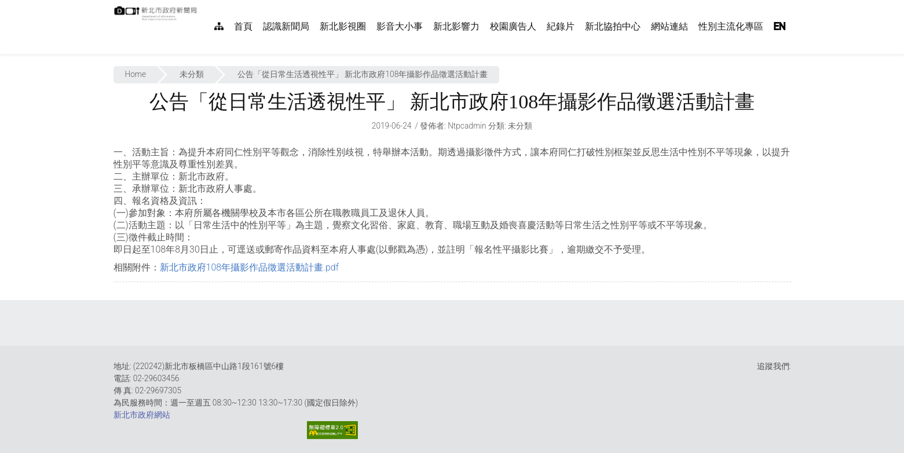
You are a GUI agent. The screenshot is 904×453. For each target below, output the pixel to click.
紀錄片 (560, 26)
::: (203, 6)
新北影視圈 (343, 26)
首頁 (243, 26)
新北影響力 (456, 26)
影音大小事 (399, 26)
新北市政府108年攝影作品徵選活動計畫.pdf (249, 267)
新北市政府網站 (142, 414)
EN (779, 26)
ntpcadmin (467, 125)
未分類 (192, 74)
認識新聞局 (286, 26)
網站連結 (669, 26)
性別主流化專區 (730, 26)
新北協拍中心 (613, 26)
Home (136, 74)
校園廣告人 (513, 26)
